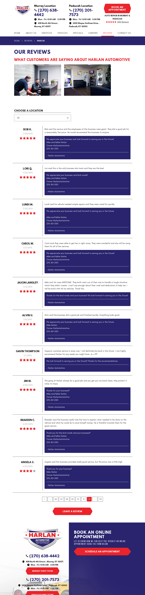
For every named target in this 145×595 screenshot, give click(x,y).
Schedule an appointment (102, 551)
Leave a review (72, 511)
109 (72, 499)
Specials (78, 33)
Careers (93, 33)
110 (78, 499)
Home (17, 33)
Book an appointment (117, 8)
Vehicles (62, 33)
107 (61, 499)
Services (47, 33)
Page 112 (41, 41)
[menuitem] (17, 33)
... (50, 499)
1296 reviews (123, 22)
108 (67, 499)
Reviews (107, 33)
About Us (31, 33)
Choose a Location (28, 110)
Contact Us (124, 33)
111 (83, 499)
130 (100, 499)
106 (55, 499)
